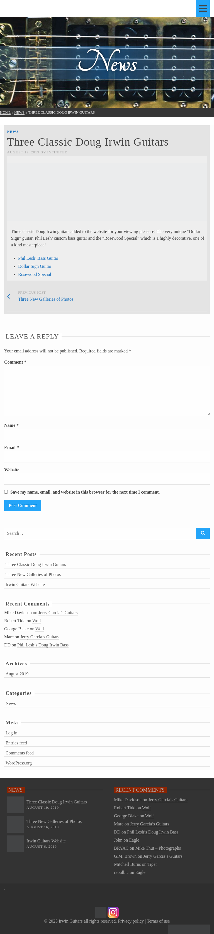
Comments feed (20, 753)
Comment (15, 362)
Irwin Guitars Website (25, 584)
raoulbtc (121, 872)
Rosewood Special (34, 274)
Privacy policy (131, 921)
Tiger (152, 864)
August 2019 (17, 673)
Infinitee (57, 152)
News (13, 131)
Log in (11, 732)
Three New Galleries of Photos (33, 574)
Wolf (36, 620)
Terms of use (158, 921)
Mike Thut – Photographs (158, 848)
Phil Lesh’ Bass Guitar (38, 258)
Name (11, 425)
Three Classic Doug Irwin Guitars (36, 564)
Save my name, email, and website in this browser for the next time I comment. (85, 492)
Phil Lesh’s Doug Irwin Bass (43, 645)
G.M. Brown (125, 856)
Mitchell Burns (127, 864)
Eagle (134, 840)
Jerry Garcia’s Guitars (57, 612)
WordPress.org (19, 763)
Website (11, 469)
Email (11, 447)
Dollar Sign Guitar (34, 266)
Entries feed (16, 743)
